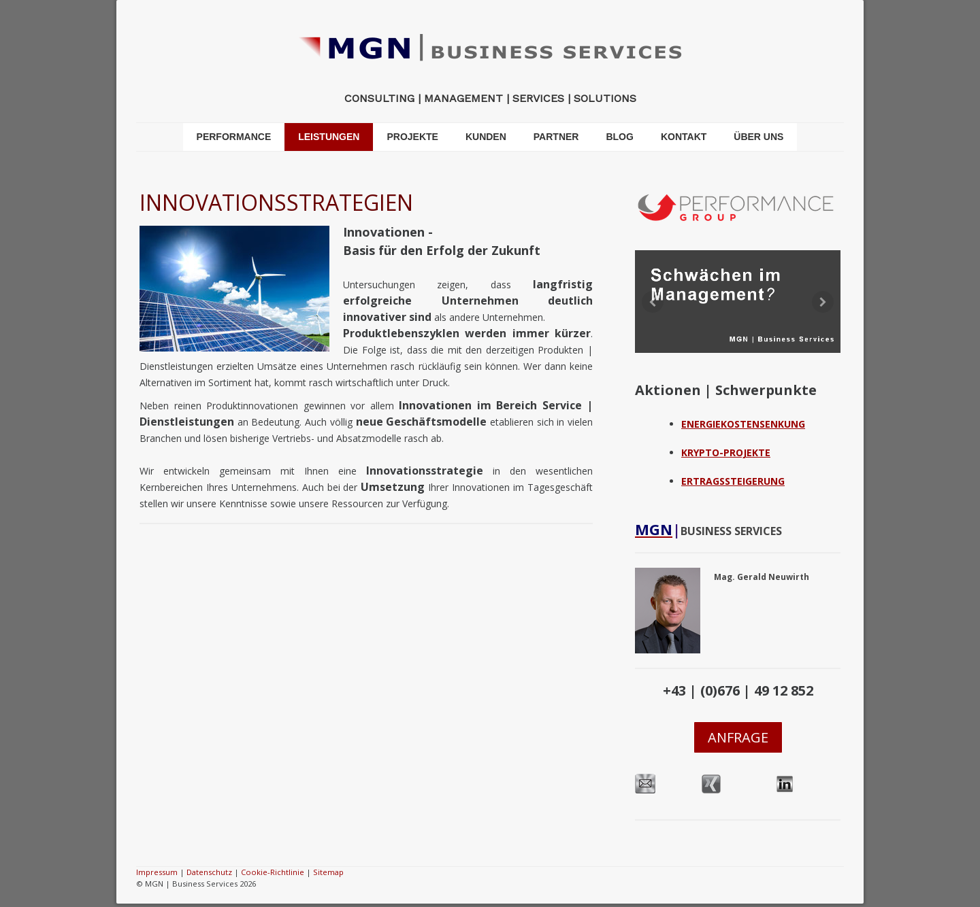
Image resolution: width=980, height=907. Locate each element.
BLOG (619, 136)
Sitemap (328, 872)
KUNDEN (486, 136)
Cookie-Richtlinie (272, 872)
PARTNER (556, 136)
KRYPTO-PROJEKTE (725, 452)
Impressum (157, 872)
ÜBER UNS (758, 136)
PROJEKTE (412, 136)
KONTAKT (683, 136)
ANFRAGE (738, 737)
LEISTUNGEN (328, 136)
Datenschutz (209, 872)
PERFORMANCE (234, 136)
